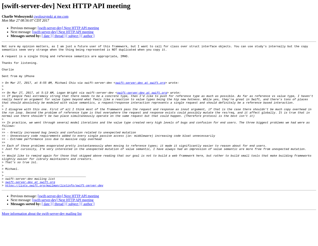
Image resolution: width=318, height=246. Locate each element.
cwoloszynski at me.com (51, 16)
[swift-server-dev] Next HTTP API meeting (68, 28)
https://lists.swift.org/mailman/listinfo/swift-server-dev (54, 214)
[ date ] (47, 36)
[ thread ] (58, 36)
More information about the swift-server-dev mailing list (42, 242)
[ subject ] (73, 36)
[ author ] (88, 36)
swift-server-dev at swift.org (140, 91)
